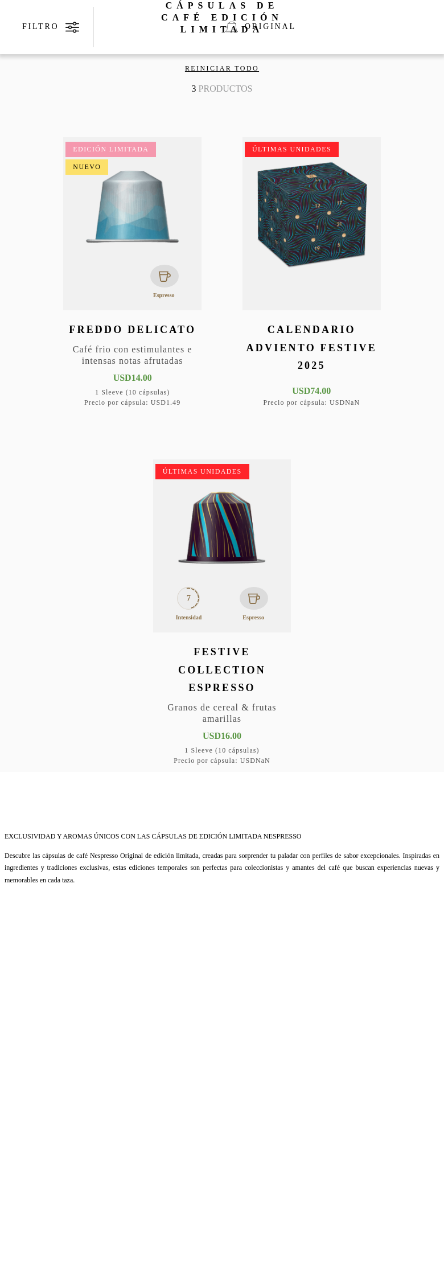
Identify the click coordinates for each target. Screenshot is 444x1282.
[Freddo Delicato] (132, 273)
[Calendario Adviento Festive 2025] (311, 273)
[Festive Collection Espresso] (222, 613)
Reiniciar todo (222, 68)
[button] (184, 173)
